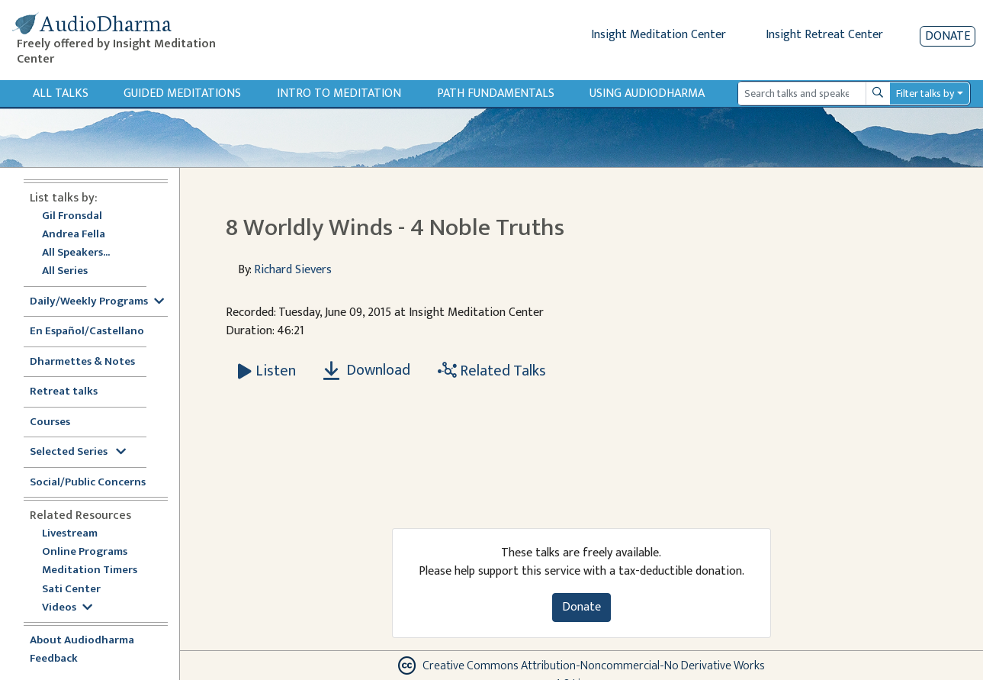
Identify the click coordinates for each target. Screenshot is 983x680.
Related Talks (492, 371)
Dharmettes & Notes (82, 362)
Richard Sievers (293, 269)
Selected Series (78, 452)
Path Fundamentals (495, 93)
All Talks (60, 93)
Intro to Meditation (339, 93)
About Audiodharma (82, 640)
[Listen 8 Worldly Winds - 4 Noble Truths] (267, 370)
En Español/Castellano (87, 331)
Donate (947, 36)
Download (366, 370)
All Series (65, 271)
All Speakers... (76, 253)
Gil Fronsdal (72, 216)
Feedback (54, 659)
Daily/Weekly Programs (97, 302)
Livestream (70, 534)
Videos (67, 608)
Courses (50, 422)
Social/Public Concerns (88, 482)
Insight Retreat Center (824, 34)
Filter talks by (925, 93)
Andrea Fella (73, 234)
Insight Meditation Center (658, 34)
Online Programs (84, 552)
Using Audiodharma (647, 93)
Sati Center (71, 589)
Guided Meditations (182, 93)
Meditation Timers (89, 570)
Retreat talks (64, 392)
